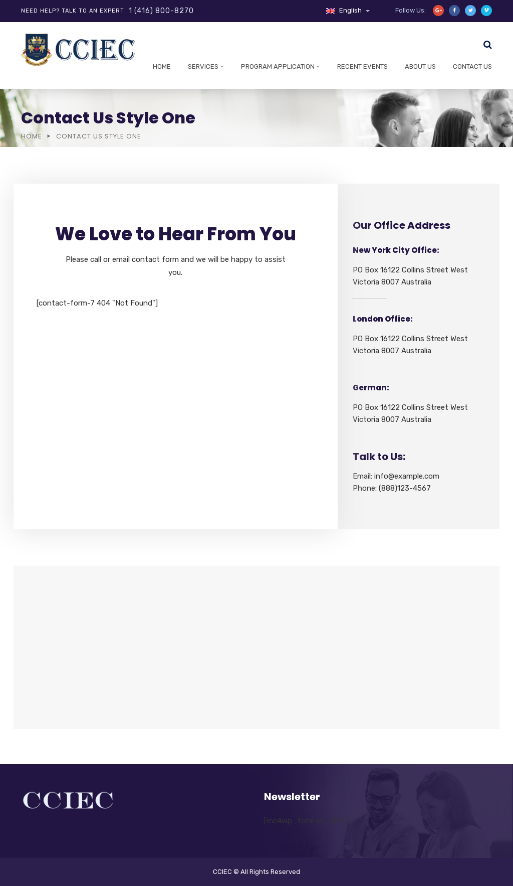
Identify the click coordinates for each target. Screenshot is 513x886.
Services (203, 66)
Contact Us (472, 66)
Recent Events (362, 66)
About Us (420, 66)
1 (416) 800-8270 (161, 11)
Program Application (278, 66)
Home (162, 66)
